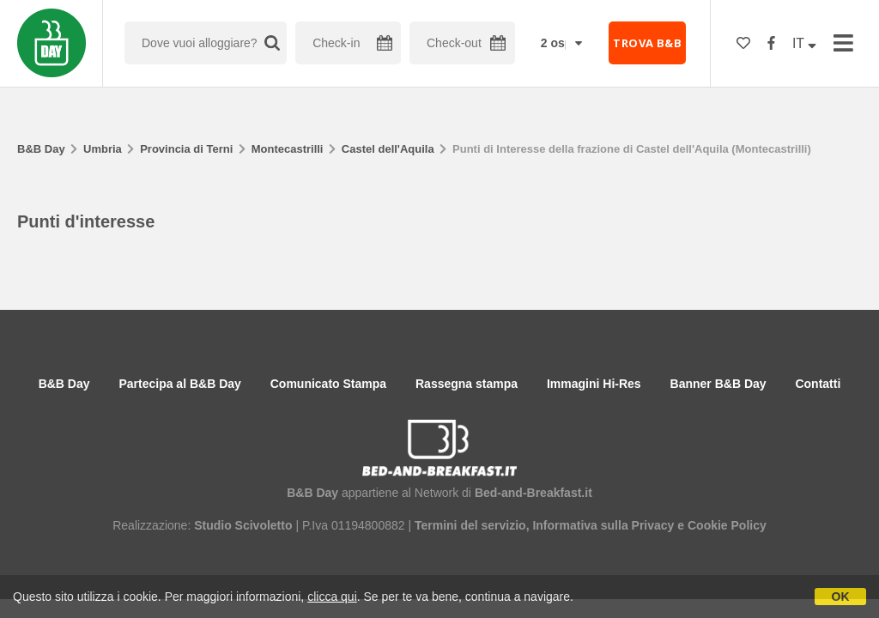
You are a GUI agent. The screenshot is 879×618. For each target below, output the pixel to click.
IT (804, 43)
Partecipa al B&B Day (179, 384)
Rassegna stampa (466, 384)
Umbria (102, 148)
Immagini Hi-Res (594, 384)
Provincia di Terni (186, 148)
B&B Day (41, 148)
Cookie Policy (727, 525)
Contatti (817, 384)
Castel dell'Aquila (388, 148)
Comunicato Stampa (328, 384)
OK (841, 596)
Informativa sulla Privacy (603, 525)
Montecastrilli (288, 148)
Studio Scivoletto (243, 525)
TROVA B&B (647, 43)
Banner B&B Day (718, 384)
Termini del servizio (470, 525)
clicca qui (332, 596)
